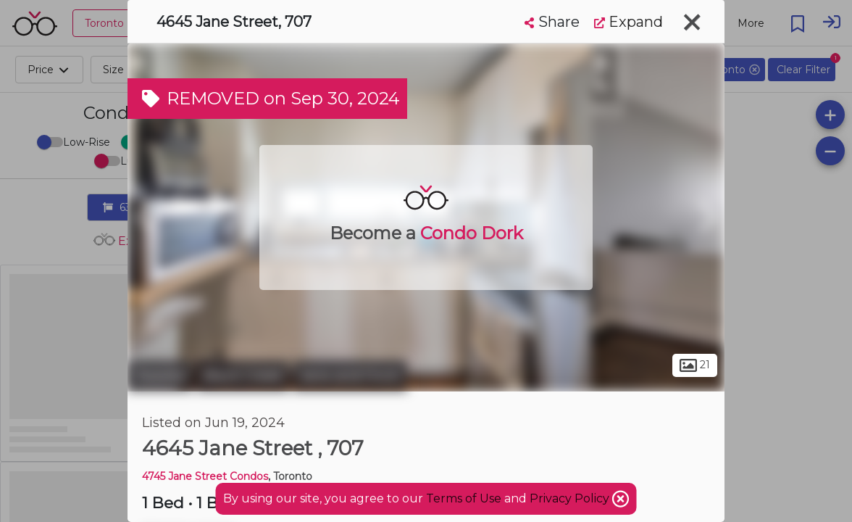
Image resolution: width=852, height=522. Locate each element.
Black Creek (243, 376)
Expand (628, 21)
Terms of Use (463, 498)
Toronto (160, 376)
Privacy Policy (571, 498)
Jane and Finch (350, 376)
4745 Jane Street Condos (205, 476)
